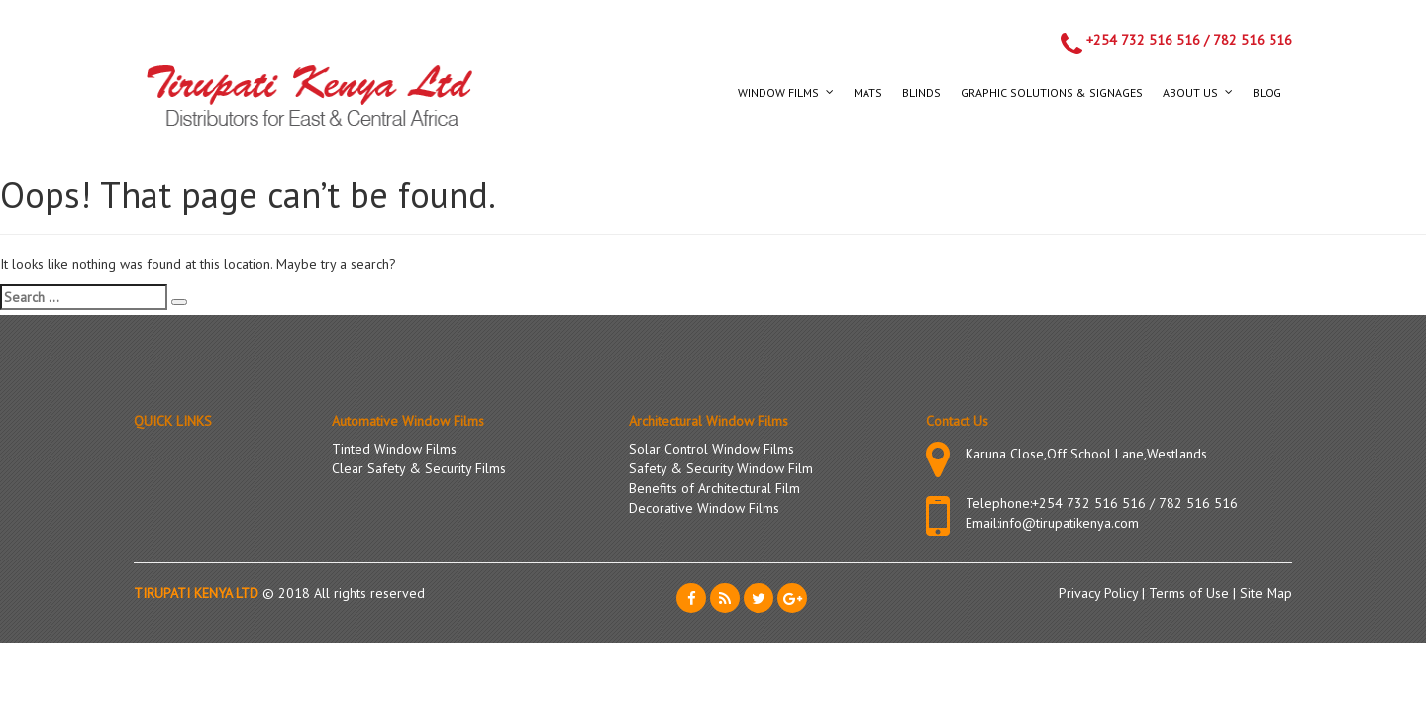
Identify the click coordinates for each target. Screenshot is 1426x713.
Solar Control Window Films (711, 449)
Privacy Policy (1100, 593)
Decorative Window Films (704, 508)
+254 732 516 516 (1143, 40)
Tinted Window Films (394, 449)
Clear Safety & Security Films (419, 468)
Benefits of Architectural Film (714, 488)
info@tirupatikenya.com (1069, 523)
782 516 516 (1252, 40)
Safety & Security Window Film (721, 468)
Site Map (1266, 593)
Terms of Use (1191, 593)
